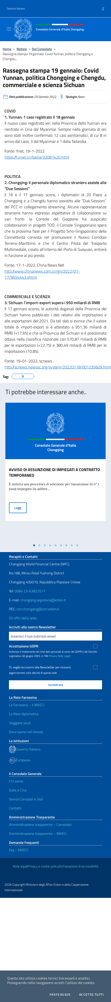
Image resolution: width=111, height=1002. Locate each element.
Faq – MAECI (18, 850)
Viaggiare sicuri (20, 723)
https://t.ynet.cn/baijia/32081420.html (36, 157)
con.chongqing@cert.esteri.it (38, 609)
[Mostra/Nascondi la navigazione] (9, 28)
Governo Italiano (16, 9)
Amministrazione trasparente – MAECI (38, 833)
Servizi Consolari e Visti (26, 799)
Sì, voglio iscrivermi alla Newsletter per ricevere (40, 667)
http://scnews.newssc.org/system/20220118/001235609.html (57, 367)
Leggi (20, 507)
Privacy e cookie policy (43, 866)
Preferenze (60, 994)
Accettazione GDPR (23, 646)
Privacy (53, 656)
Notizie (22, 49)
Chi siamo (16, 781)
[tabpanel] (55, 472)
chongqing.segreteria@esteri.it (43, 600)
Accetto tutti (91, 994)
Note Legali (64, 656)
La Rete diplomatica (24, 714)
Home (7, 49)
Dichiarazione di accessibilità (78, 866)
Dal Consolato (42, 49)
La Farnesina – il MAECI (26, 705)
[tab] (34, 545)
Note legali (20, 866)
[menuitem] (103, 7)
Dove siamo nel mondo (26, 732)
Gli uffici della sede (23, 618)
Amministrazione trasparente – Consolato (40, 824)
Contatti (15, 808)
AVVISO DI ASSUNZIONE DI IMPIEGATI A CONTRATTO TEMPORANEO (54, 472)
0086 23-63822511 (30, 591)
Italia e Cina (17, 790)
